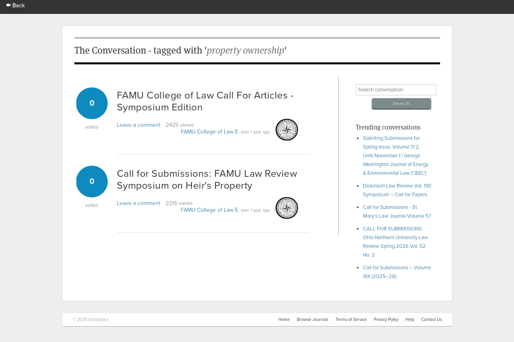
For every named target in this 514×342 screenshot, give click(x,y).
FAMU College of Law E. (210, 131)
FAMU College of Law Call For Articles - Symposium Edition (205, 101)
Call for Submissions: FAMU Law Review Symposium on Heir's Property (207, 179)
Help (409, 319)
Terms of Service (351, 319)
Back (15, 5)
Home (284, 319)
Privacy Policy (386, 319)
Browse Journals (312, 319)
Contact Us (431, 319)
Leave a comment (138, 125)
